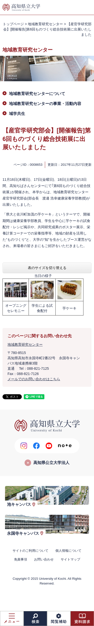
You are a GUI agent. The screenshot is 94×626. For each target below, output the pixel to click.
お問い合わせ (44, 559)
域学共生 (17, 114)
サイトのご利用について (30, 550)
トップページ (13, 24)
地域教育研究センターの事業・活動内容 (45, 104)
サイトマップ (70, 559)
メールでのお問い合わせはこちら (34, 379)
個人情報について (68, 550)
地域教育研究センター (45, 24)
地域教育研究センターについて (37, 94)
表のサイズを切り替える (47, 268)
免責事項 (20, 559)
